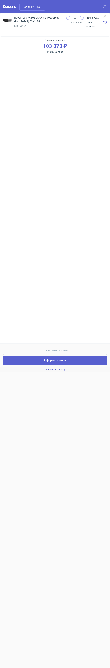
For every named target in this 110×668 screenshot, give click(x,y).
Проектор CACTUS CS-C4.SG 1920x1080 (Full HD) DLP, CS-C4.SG (36, 19)
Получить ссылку (55, 369)
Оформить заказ (55, 360)
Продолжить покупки (54, 350)
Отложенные (32, 6)
